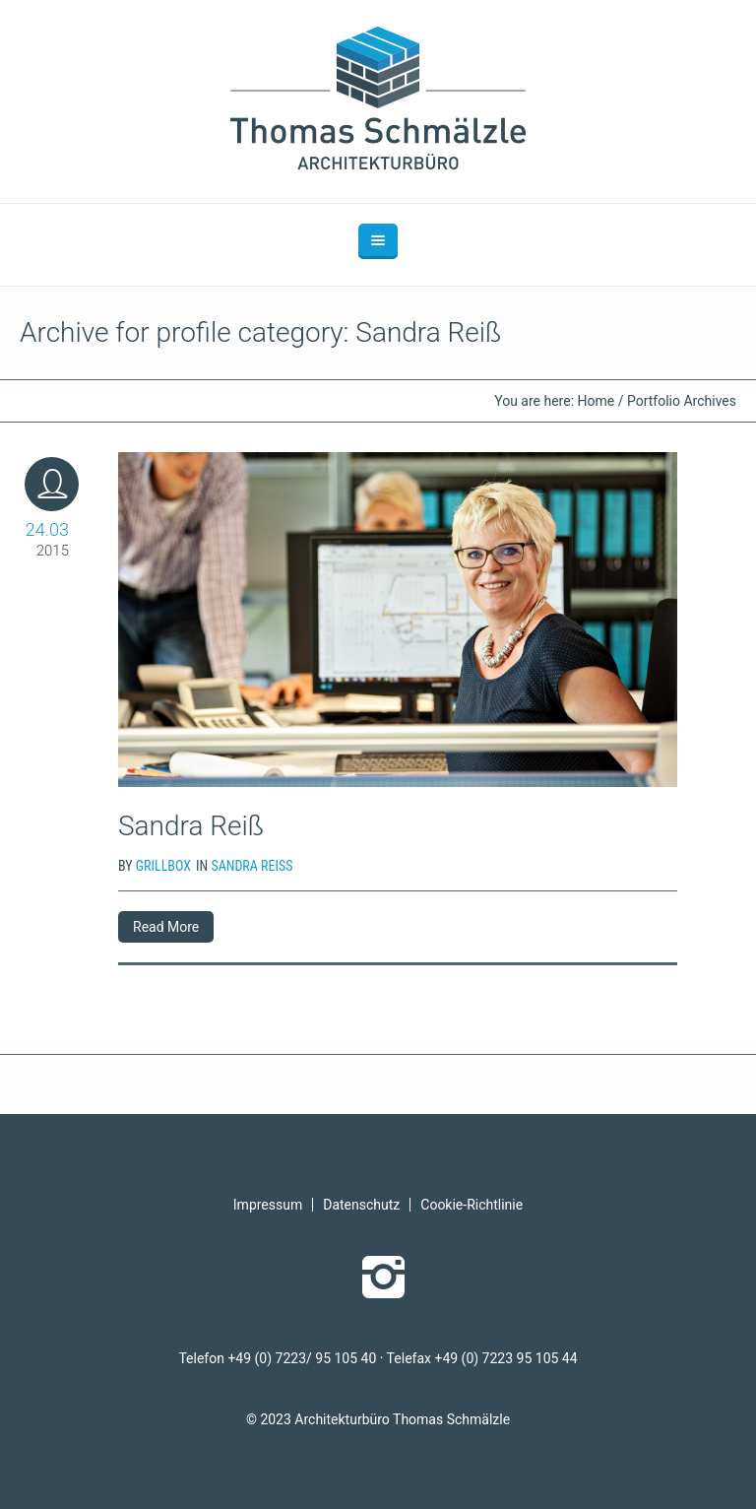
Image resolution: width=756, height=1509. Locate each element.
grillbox (163, 866)
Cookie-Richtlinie (471, 1205)
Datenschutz (361, 1205)
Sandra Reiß (191, 826)
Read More (166, 927)
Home (596, 401)
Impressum (267, 1205)
